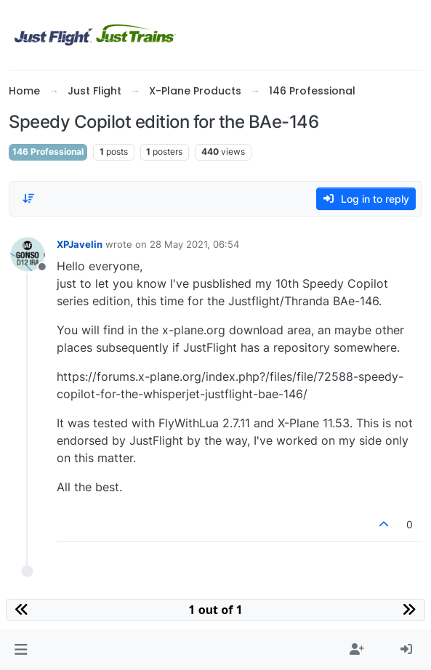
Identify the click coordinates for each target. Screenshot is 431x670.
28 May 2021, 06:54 (194, 244)
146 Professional (48, 151)
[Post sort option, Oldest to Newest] (28, 198)
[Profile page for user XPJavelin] (27, 254)
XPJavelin (79, 244)
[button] (21, 649)
